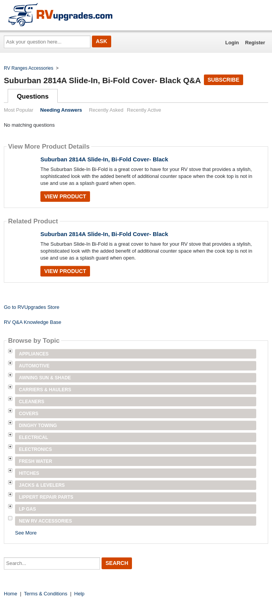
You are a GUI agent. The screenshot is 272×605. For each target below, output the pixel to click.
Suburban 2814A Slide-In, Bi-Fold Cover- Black (104, 159)
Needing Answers (61, 110)
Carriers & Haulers (45, 389)
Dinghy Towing (38, 425)
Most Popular (18, 110)
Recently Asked (106, 110)
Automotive (34, 366)
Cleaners (31, 401)
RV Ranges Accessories (28, 68)
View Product (65, 196)
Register (255, 42)
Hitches (29, 473)
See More (26, 533)
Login (232, 42)
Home (10, 594)
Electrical (33, 437)
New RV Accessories (45, 521)
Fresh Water (35, 461)
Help (79, 594)
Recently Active (144, 110)
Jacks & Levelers (42, 485)
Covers (28, 413)
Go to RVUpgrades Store (31, 307)
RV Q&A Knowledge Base (32, 322)
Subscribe (223, 80)
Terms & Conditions (45, 594)
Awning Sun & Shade (45, 377)
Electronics (35, 449)
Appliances (33, 354)
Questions (33, 96)
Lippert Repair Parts (46, 497)
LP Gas (27, 509)
